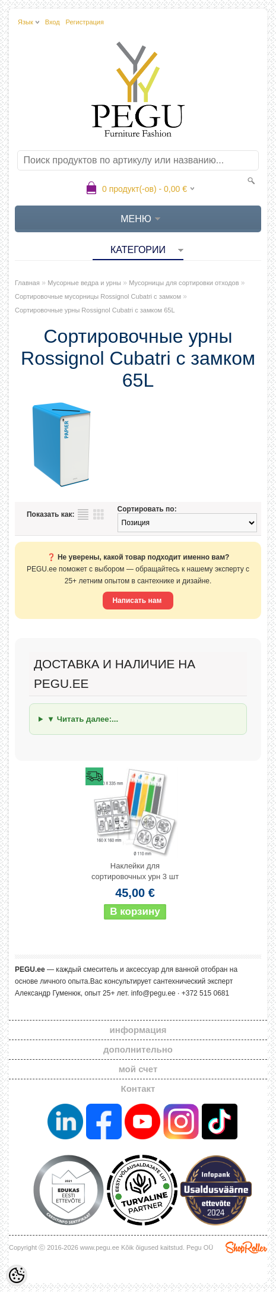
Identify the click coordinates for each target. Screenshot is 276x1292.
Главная (27, 282)
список (83, 514)
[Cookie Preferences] (16, 1275)
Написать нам (137, 600)
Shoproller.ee (246, 1247)
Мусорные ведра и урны (84, 282)
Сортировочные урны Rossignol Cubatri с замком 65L (95, 310)
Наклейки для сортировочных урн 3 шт (135, 871)
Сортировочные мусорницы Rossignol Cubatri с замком (98, 296)
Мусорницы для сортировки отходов (184, 282)
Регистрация (85, 22)
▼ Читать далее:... (82, 719)
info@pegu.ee (153, 993)
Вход (52, 22)
